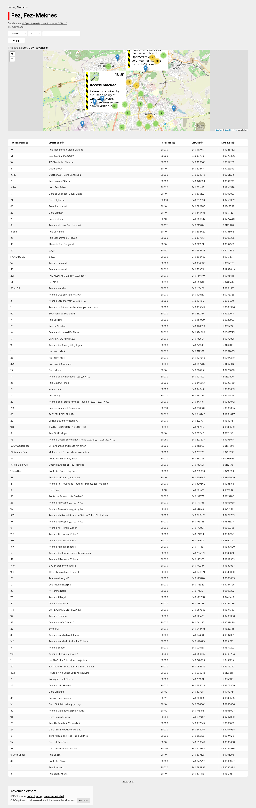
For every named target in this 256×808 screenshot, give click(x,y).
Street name (55, 143)
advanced (41, 47)
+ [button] (12, 54)
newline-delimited (54, 796)
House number (17, 143)
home (11, 7)
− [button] (12, 59)
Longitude (226, 143)
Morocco (22, 7)
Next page (128, 781)
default (31, 796)
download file (36, 800)
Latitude (196, 143)
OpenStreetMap (231, 130)
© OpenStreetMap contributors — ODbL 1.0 (44, 23)
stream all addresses (60, 800)
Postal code (167, 143)
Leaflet (219, 130)
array (39, 796)
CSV (31, 47)
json (25, 47)
